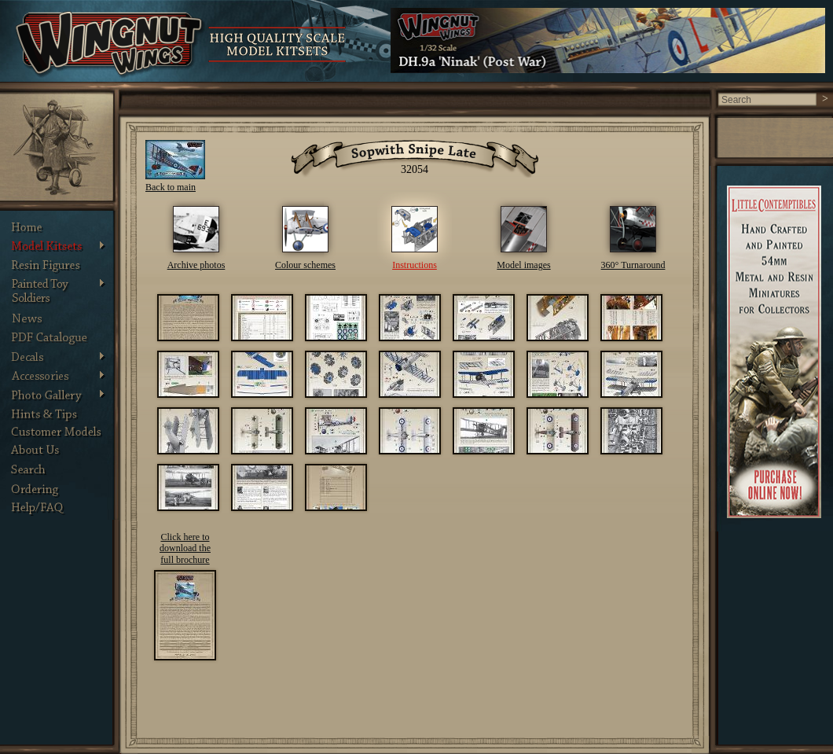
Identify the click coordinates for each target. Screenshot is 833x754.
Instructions (414, 264)
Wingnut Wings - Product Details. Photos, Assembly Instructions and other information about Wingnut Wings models (110, 45)
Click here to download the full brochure (185, 548)
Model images (523, 264)
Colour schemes (305, 264)
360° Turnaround (633, 264)
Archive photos (196, 264)
